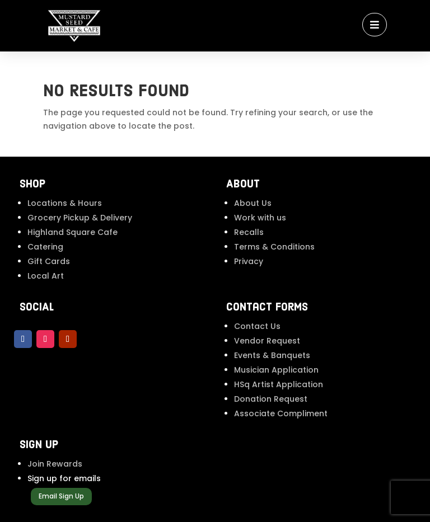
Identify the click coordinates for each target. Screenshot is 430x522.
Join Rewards (54, 463)
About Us (253, 203)
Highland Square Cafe (72, 232)
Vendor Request (267, 340)
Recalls (249, 232)
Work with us (260, 217)
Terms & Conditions (274, 246)
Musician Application (276, 369)
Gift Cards (48, 261)
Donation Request (270, 399)
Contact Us (257, 326)
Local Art (45, 275)
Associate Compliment (281, 413)
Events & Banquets (272, 355)
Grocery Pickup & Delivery (79, 217)
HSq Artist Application (278, 384)
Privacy (248, 261)
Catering (45, 246)
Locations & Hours (64, 203)
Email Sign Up (61, 496)
